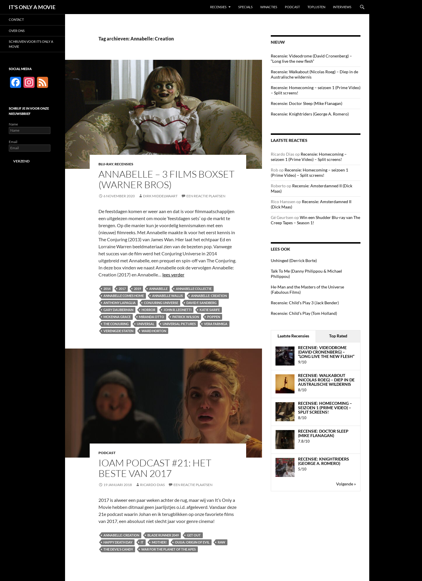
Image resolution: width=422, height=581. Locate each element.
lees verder (173, 274)
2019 (137, 288)
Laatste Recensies (293, 335)
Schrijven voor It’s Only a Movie (31, 44)
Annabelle (158, 288)
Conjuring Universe (161, 303)
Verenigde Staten (118, 331)
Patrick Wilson (185, 317)
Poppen (213, 317)
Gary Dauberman (118, 310)
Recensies (218, 7)
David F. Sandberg (201, 303)
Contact (16, 19)
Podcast (292, 7)
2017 (122, 288)
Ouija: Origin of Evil (192, 542)
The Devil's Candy (118, 549)
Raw (221, 542)
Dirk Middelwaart (160, 196)
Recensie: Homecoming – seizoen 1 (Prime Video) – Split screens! (309, 157)
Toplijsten (316, 7)
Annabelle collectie (194, 288)
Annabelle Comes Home (123, 296)
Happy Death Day (117, 542)
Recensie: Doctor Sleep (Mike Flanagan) (306, 103)
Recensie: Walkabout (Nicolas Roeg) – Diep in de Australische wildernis (326, 380)
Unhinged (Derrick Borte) (294, 260)
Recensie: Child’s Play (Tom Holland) (304, 313)
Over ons (17, 31)
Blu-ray (105, 164)
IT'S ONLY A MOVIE (32, 7)
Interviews (342, 7)
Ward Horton (154, 331)
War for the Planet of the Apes (168, 549)
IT (142, 542)
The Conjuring (116, 324)
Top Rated (338, 335)
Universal (145, 324)
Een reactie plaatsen (205, 196)
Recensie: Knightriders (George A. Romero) (310, 113)
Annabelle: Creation (209, 296)
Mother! (159, 542)
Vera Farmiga (215, 324)
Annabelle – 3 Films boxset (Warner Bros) (166, 179)
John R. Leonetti (177, 310)
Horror (148, 310)
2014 (106, 288)
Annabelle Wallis (167, 296)
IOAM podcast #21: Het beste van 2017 (154, 468)
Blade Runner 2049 (163, 535)
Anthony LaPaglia (119, 303)
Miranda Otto (151, 317)
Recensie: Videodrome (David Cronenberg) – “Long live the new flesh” (311, 58)
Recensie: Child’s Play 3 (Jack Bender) (305, 302)
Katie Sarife (210, 310)
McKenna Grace (117, 317)
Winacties (268, 7)
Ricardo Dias (152, 485)
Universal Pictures (179, 324)
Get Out (194, 535)
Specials (245, 7)
